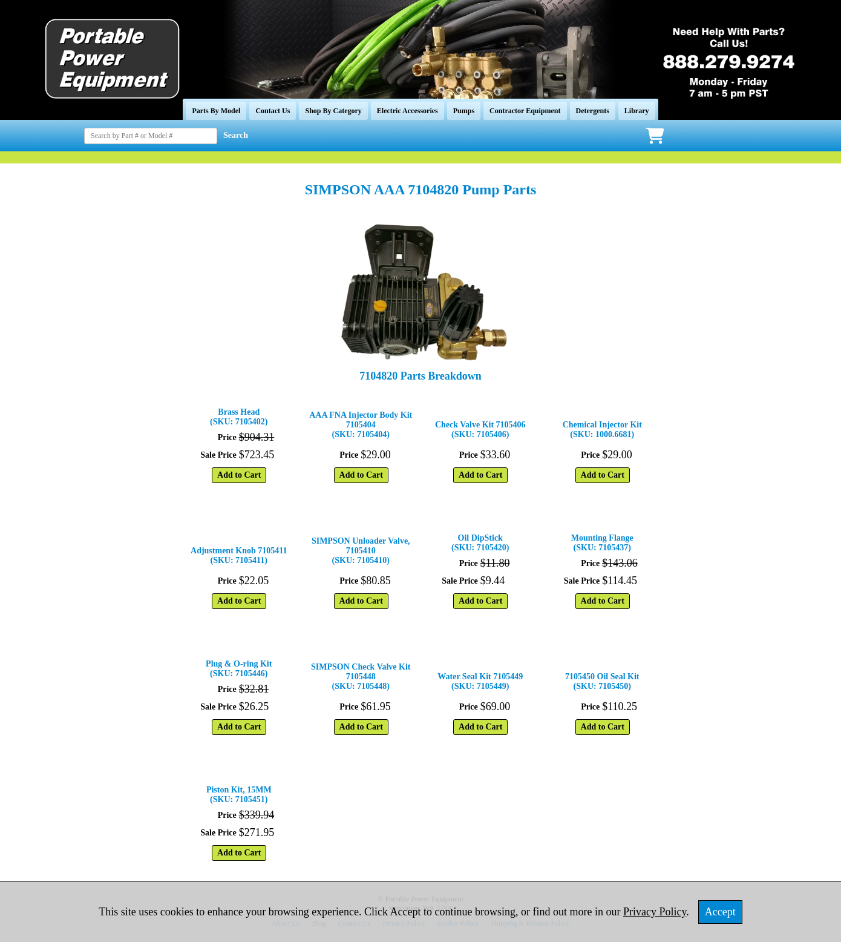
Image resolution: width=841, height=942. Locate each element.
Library (636, 111)
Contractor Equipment (524, 111)
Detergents (592, 111)
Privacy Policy (654, 912)
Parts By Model (216, 111)
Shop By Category (333, 111)
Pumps (463, 111)
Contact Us (272, 111)
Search (235, 135)
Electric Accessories (407, 111)
